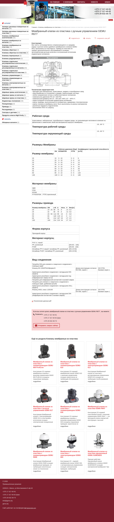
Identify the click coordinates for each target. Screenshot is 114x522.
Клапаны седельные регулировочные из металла (14, 67)
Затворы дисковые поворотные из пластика (15, 32)
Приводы (6, 106)
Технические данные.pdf (42, 301)
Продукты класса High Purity (14, 115)
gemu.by (6, 504)
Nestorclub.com (31, 508)
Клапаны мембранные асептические (10, 37)
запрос (107, 2)
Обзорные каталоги (10, 122)
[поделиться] (74, 38)
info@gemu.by (8, 501)
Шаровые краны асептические (14, 92)
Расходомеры (8, 109)
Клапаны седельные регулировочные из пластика (14, 71)
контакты (81, 2)
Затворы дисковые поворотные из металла (15, 27)
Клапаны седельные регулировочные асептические (15, 62)
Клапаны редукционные (12, 58)
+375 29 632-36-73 (50, 321)
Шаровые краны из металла (14, 95)
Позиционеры (8, 104)
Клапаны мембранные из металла (11, 41)
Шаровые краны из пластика (14, 98)
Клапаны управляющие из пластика (12, 79)
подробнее (37, 381)
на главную (54, 2)
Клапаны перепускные (11, 55)
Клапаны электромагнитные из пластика (13, 88)
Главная (34, 27)
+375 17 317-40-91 (50, 315)
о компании (68, 2)
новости (94, 2)
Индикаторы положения (12, 101)
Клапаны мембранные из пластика (11, 46)
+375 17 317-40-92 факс (52, 318)
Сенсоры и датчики (11, 112)
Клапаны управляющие (12, 75)
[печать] (87, 38)
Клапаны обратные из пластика (15, 53)
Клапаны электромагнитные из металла (13, 84)
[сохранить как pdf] (102, 38)
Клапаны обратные (10, 50)
